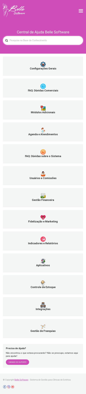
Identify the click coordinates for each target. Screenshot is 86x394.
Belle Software (21, 380)
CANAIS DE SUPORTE (17, 362)
